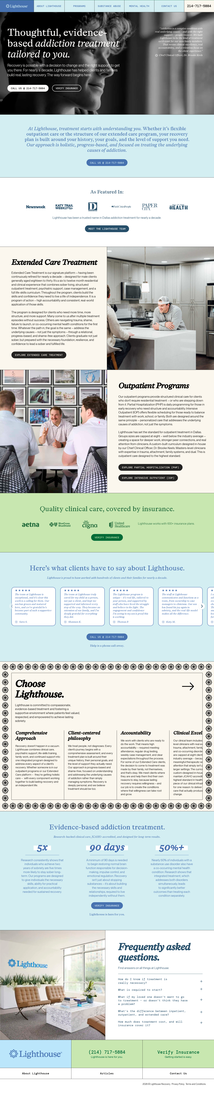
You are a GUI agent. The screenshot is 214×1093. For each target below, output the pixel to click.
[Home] (17, 6)
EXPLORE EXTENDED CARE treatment (39, 356)
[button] (202, 608)
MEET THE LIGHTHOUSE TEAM (107, 230)
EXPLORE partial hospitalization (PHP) (150, 469)
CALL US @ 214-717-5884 (28, 88)
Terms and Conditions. (196, 1085)
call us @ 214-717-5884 (107, 162)
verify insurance (68, 88)
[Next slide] (188, 688)
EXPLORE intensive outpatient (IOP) (148, 479)
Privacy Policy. (178, 1085)
